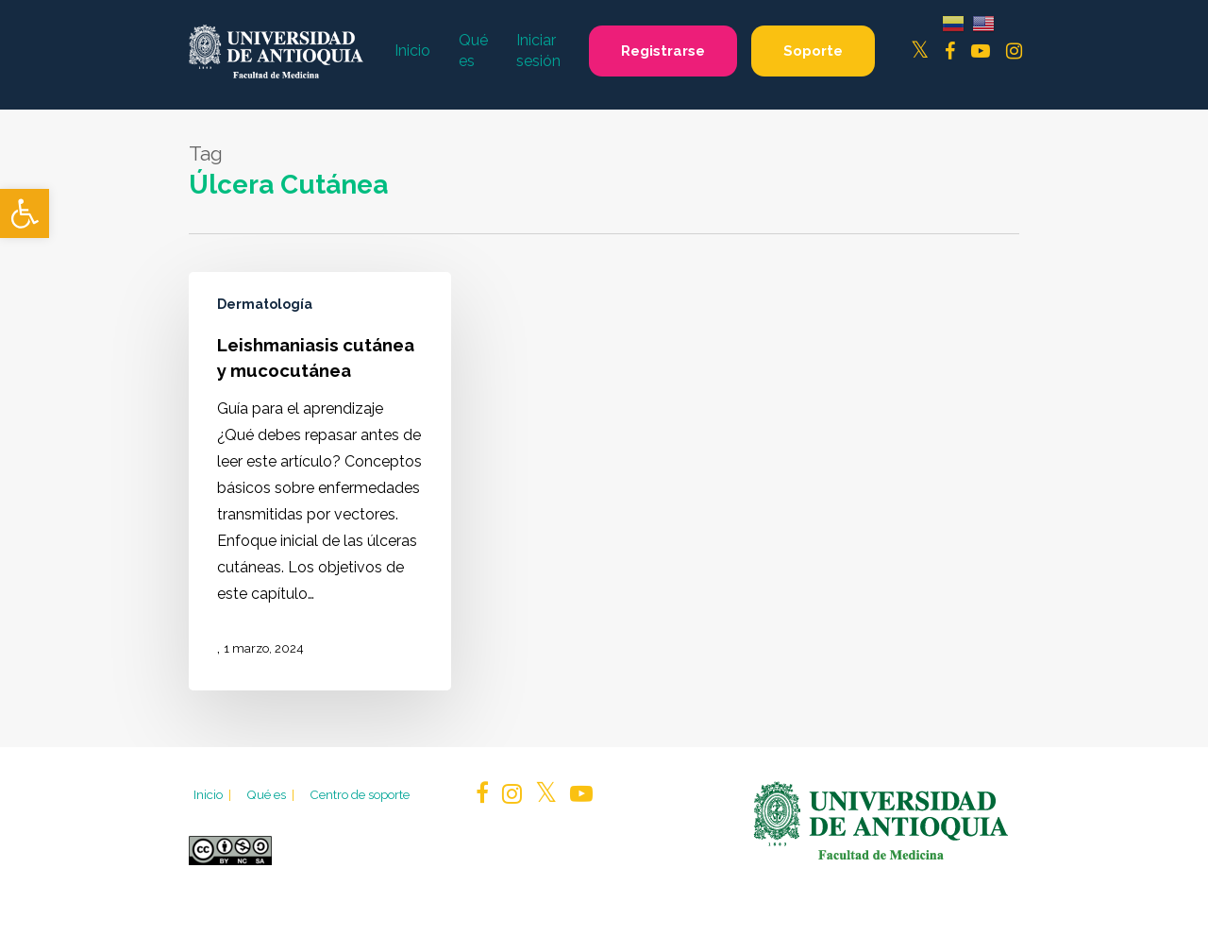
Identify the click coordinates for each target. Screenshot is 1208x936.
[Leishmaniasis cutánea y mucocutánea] (320, 480)
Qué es (271, 794)
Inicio (213, 794)
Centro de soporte (360, 794)
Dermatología (264, 304)
